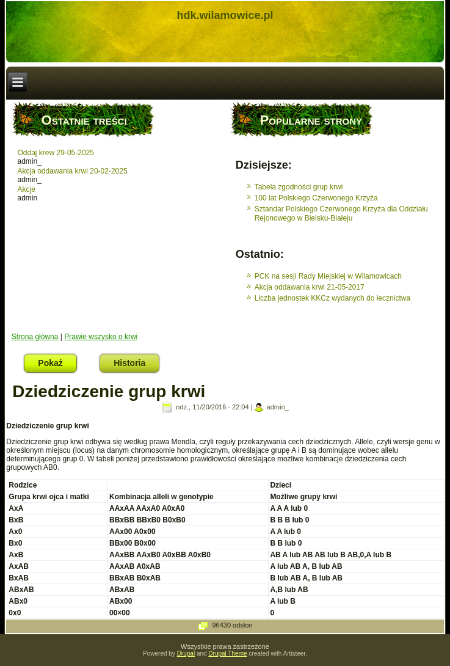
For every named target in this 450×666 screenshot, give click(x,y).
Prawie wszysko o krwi (100, 336)
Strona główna (35, 336)
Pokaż (57, 361)
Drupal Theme (227, 653)
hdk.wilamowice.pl (224, 15)
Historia (129, 363)
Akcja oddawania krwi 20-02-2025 (73, 171)
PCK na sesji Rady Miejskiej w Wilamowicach (328, 276)
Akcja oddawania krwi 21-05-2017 (310, 287)
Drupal (186, 653)
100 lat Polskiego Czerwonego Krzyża (316, 198)
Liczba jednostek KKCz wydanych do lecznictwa (332, 298)
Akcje (26, 189)
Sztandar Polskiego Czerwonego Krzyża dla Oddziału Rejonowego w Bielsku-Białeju (341, 213)
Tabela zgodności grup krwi (299, 187)
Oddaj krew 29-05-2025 (56, 152)
